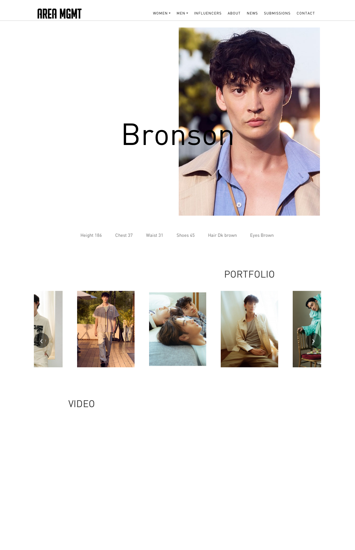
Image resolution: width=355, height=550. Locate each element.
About (234, 13)
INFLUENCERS (208, 13)
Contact (306, 13)
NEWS (252, 13)
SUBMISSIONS (277, 13)
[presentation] (41, 342)
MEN (181, 13)
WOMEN (160, 13)
